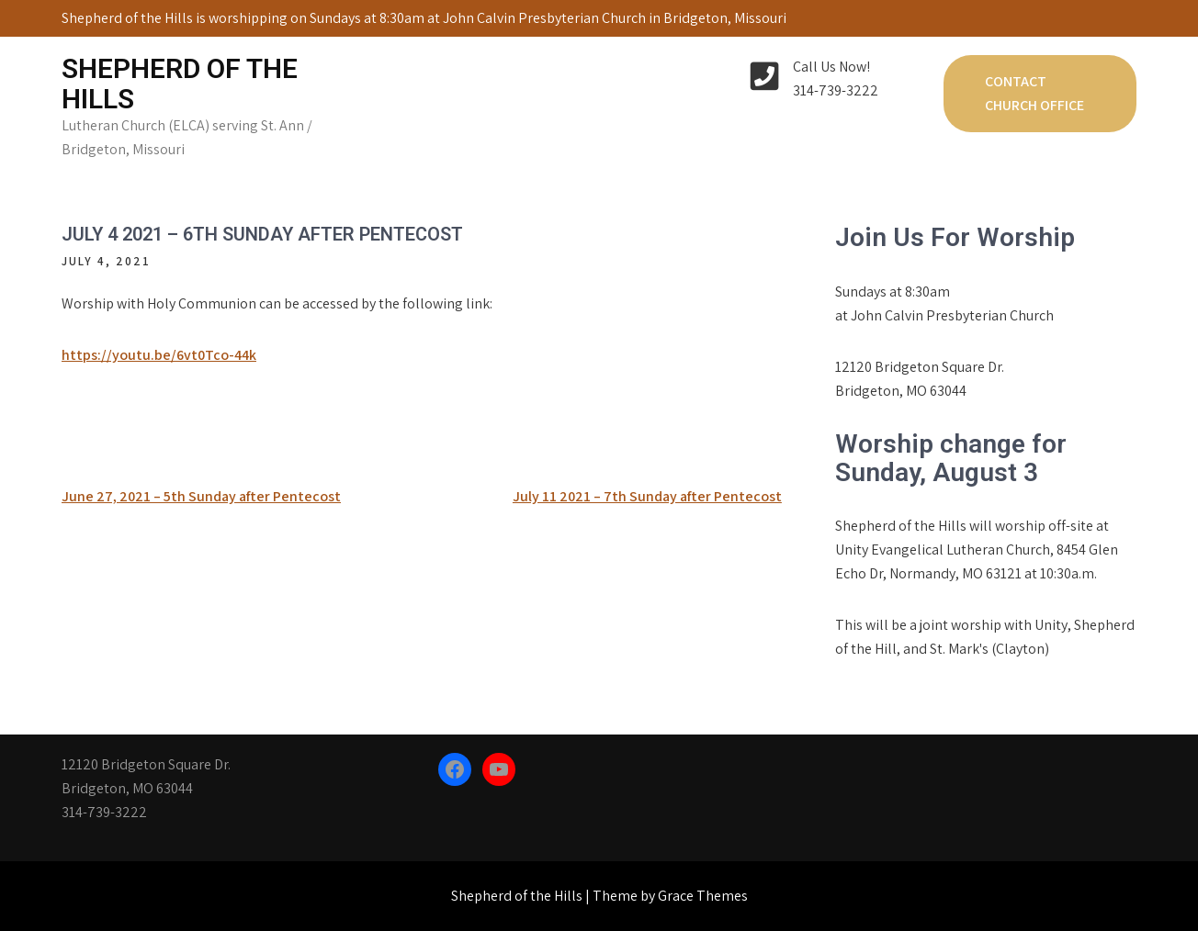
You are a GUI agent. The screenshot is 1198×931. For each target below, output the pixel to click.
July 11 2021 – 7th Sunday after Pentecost (647, 496)
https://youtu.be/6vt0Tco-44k (159, 355)
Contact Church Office (1034, 93)
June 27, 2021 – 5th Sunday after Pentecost (201, 496)
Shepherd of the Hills (180, 83)
